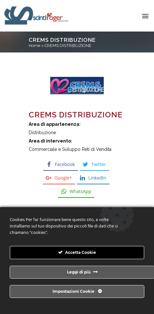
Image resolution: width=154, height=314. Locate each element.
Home (34, 45)
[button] (145, 16)
